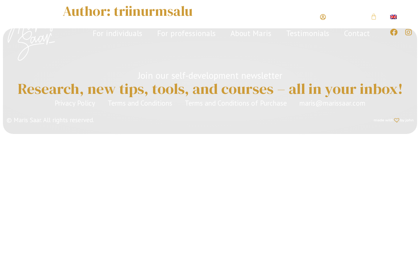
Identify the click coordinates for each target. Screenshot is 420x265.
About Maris (250, 33)
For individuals (117, 33)
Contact (357, 33)
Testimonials (307, 33)
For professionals (186, 33)
